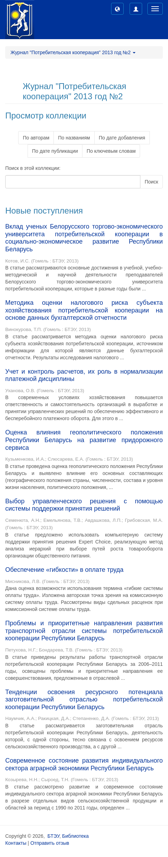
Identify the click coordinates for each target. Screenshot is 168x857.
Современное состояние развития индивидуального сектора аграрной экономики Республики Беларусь (84, 764)
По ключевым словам (111, 151)
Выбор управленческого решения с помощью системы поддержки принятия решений (84, 505)
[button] (117, 9)
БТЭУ (53, 836)
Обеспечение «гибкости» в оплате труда (64, 569)
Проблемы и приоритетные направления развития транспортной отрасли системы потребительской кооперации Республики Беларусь (84, 631)
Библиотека (75, 836)
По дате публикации (55, 151)
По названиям (74, 138)
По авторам (36, 138)
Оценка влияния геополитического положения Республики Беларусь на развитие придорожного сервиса (84, 440)
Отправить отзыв (49, 843)
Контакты (15, 843)
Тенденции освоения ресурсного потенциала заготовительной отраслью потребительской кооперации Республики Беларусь (84, 700)
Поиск (151, 182)
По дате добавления (122, 138)
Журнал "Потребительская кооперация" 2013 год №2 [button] (73, 52)
